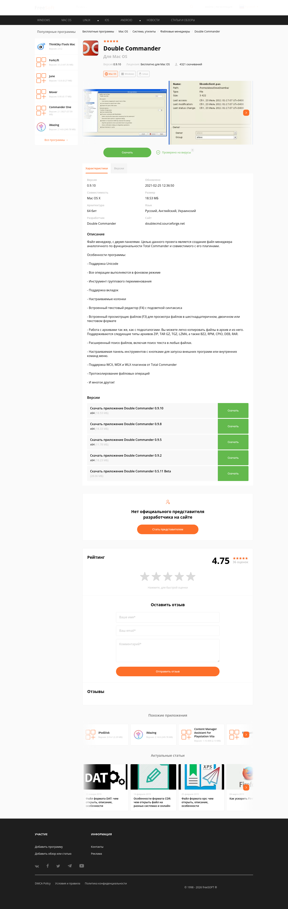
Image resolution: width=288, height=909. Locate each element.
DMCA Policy (43, 883)
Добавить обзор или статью (53, 853)
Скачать (127, 152)
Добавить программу (49, 847)
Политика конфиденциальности (106, 883)
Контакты (97, 847)
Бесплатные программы (98, 31)
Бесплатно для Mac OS (155, 64)
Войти (209, 7)
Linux (143, 73)
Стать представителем (167, 529)
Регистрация (224, 7)
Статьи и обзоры (183, 20)
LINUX (86, 20)
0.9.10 (112, 64)
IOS (107, 20)
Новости (153, 20)
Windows (127, 73)
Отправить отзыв (168, 671)
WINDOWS (43, 20)
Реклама (96, 853)
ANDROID (126, 20)
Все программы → (56, 140)
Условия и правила (67, 883)
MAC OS (66, 20)
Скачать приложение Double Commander (126, 408)
